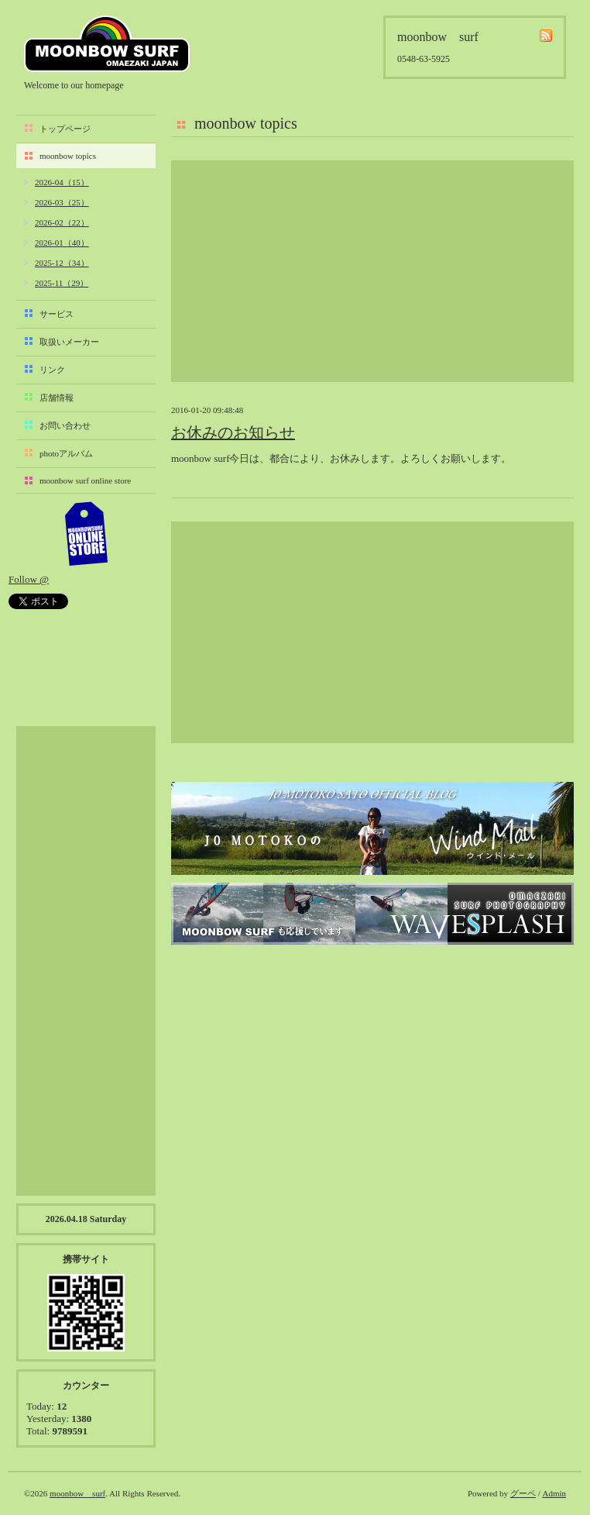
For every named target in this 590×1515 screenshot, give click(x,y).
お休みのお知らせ (233, 432)
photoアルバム (66, 453)
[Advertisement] (372, 271)
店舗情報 (56, 397)
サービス (56, 313)
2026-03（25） (62, 202)
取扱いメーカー (69, 341)
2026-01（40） (62, 242)
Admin (554, 1493)
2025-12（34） (62, 262)
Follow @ (29, 579)
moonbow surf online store (85, 480)
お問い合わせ (65, 425)
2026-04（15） (62, 182)
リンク (52, 369)
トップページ (65, 128)
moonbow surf (107, 43)
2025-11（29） (61, 283)
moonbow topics (67, 155)
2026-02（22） (62, 222)
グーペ (523, 1493)
